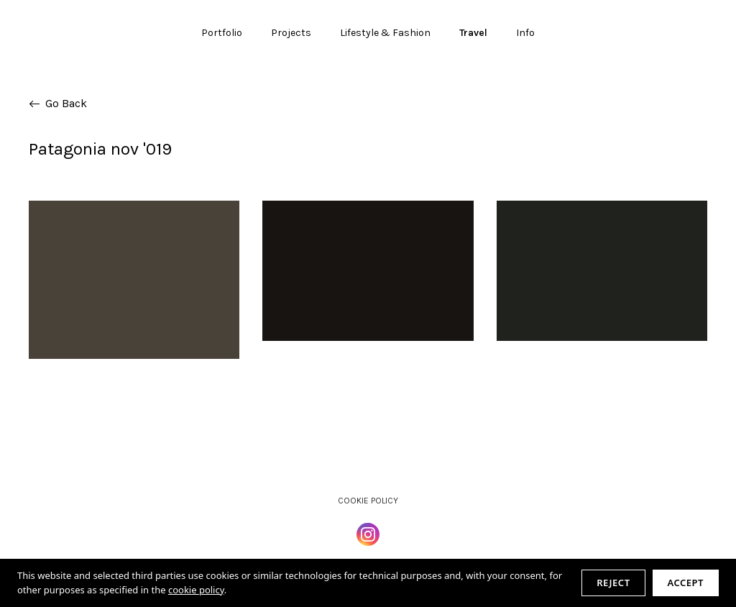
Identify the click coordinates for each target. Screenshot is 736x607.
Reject (613, 582)
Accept (686, 582)
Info (525, 33)
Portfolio (221, 33)
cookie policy (196, 589)
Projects (291, 33)
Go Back (58, 103)
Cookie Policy (368, 501)
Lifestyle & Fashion (385, 33)
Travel (473, 33)
